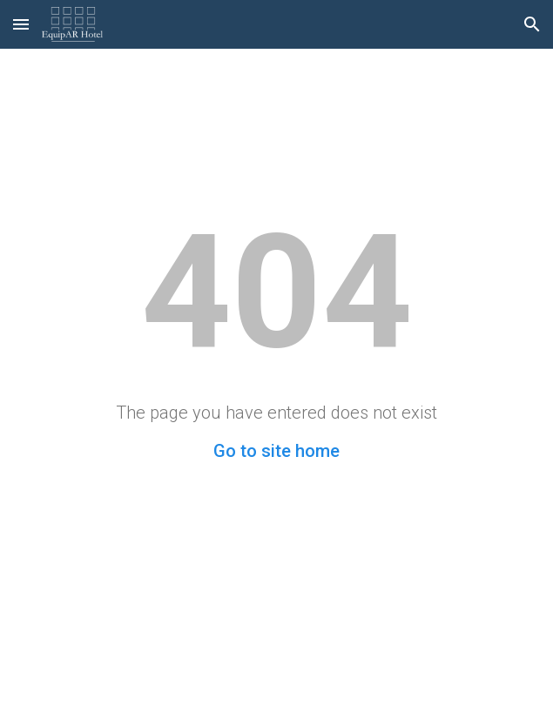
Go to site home (276, 450)
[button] (21, 24)
